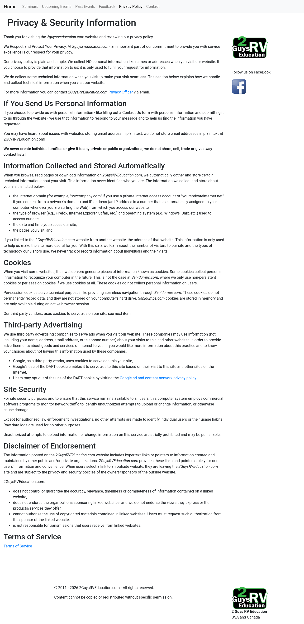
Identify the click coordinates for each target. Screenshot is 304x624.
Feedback (107, 6)
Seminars (30, 6)
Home (10, 7)
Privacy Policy (130, 6)
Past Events (85, 6)
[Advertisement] (266, 182)
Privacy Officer (121, 92)
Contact (153, 6)
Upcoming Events (56, 6)
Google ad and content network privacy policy (158, 378)
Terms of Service (18, 546)
